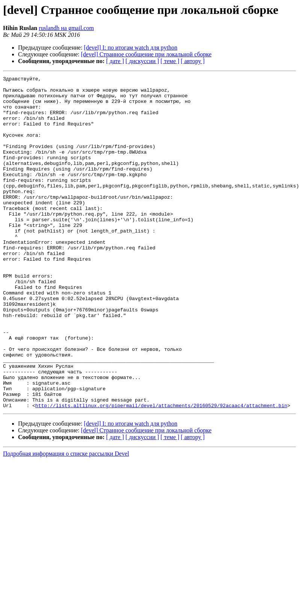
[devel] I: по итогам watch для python (130, 47)
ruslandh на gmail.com (66, 28)
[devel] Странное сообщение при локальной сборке (146, 54)
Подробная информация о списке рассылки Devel (66, 520)
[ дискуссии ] (142, 61)
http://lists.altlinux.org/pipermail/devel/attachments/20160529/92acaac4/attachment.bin (161, 471)
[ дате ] (115, 61)
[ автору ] (192, 61)
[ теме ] (169, 61)
